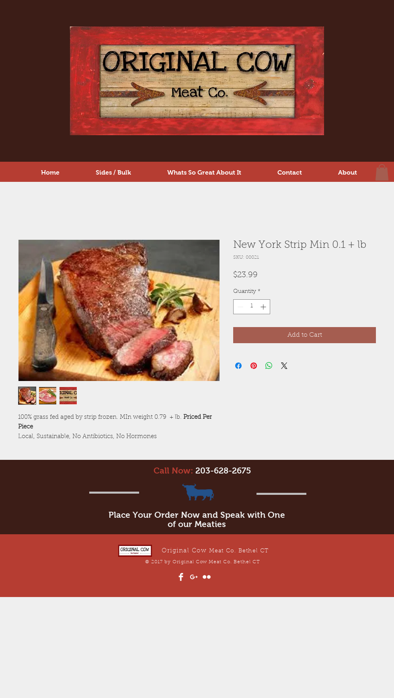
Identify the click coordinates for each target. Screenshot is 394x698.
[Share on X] (284, 366)
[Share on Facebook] (238, 366)
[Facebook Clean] (181, 577)
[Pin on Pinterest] (254, 366)
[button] (382, 172)
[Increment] (264, 307)
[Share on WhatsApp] (269, 366)
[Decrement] (239, 307)
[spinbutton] (251, 307)
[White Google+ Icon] (194, 577)
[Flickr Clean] (207, 577)
